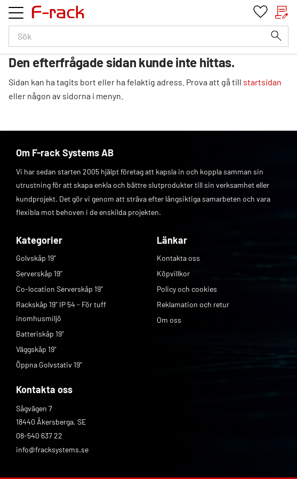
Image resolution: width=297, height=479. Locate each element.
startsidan (262, 82)
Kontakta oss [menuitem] (178, 257)
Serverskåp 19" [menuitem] (39, 273)
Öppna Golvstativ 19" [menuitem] (49, 364)
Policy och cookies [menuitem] (187, 288)
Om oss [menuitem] (169, 319)
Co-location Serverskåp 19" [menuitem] (59, 288)
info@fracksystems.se (52, 449)
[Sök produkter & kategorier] (148, 36)
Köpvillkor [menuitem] (173, 273)
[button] (16, 13)
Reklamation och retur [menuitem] (193, 304)
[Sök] (276, 35)
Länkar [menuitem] (172, 240)
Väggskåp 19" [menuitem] (36, 349)
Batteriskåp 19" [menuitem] (40, 333)
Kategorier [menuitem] (39, 240)
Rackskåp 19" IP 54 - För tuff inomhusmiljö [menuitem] (61, 311)
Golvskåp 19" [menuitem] (36, 257)
